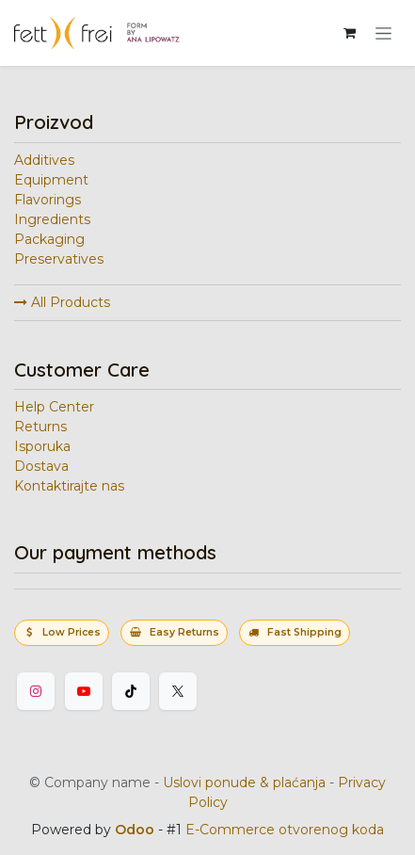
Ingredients (52, 219)
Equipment (51, 179)
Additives (44, 160)
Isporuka (42, 446)
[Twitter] (178, 691)
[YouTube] (84, 691)
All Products (62, 302)
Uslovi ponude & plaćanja (244, 782)
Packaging (49, 239)
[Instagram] (36, 691)
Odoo (136, 829)
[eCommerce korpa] (349, 33)
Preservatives (59, 258)
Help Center (54, 406)
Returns (40, 426)
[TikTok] (131, 691)
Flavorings (47, 199)
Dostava (41, 466)
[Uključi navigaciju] (383, 33)
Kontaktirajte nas (69, 485)
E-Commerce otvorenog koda (284, 829)
